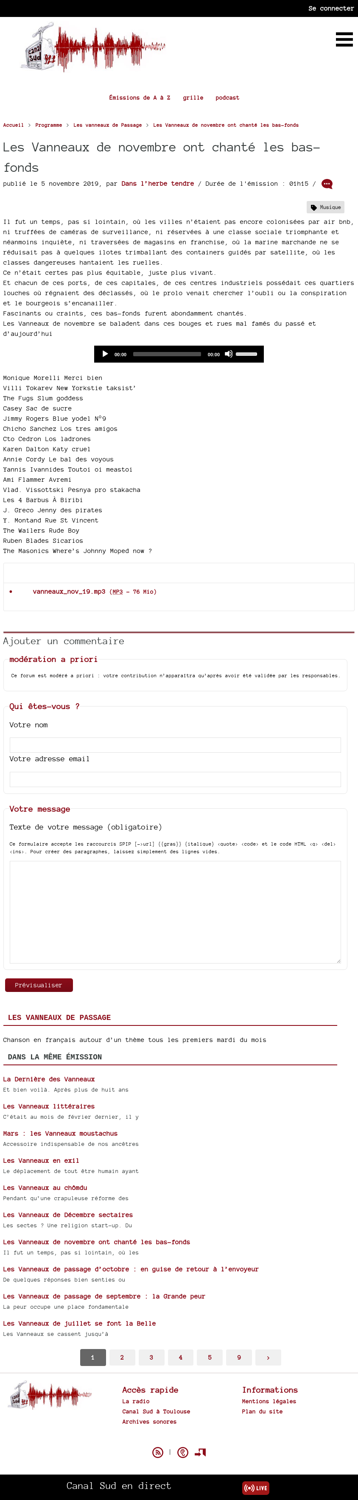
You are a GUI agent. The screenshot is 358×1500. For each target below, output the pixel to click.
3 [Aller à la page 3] (151, 1357)
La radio (136, 1401)
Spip (179, 1437)
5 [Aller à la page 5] (210, 1357)
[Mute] (228, 354)
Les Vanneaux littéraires (49, 1106)
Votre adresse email (50, 758)
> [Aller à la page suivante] (268, 1357)
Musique (330, 207)
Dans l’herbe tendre (158, 183)
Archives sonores (150, 1421)
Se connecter (332, 8)
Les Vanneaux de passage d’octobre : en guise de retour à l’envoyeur (131, 1269)
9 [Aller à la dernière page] (239, 1357)
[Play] (105, 354)
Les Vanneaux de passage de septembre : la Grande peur (104, 1296)
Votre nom (29, 724)
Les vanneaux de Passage (59, 1018)
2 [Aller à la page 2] (122, 1357)
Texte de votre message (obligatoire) (86, 826)
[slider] (167, 354)
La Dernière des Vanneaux (49, 1079)
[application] (179, 354)
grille (193, 97)
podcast (228, 97)
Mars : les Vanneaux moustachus (60, 1133)
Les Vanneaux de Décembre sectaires (68, 1214)
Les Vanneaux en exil (41, 1160)
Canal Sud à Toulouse (156, 1411)
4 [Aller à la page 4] (180, 1357)
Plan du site (262, 1411)
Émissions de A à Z (140, 97)
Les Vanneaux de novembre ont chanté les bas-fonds (96, 1242)
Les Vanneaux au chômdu (45, 1187)
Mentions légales (269, 1401)
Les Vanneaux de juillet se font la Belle (79, 1323)
